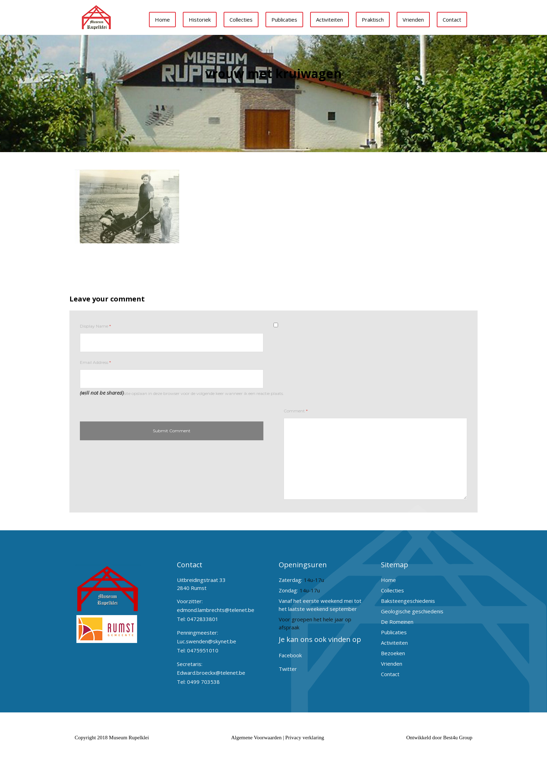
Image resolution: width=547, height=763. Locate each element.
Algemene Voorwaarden (256, 737)
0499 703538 (203, 681)
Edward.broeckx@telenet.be (211, 672)
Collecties (241, 19)
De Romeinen (397, 621)
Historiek (200, 19)
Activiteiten (329, 19)
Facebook (290, 655)
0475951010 (202, 650)
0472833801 (202, 618)
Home (162, 19)
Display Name (95, 326)
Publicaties (284, 19)
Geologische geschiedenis (412, 611)
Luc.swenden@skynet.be (206, 641)
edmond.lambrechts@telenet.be (215, 609)
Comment (296, 410)
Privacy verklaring (304, 737)
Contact (452, 19)
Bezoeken (393, 653)
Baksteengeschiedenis (408, 600)
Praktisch (373, 19)
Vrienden (413, 19)
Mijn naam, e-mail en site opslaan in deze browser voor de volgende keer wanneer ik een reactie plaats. (182, 393)
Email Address (95, 362)
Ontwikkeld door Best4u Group (439, 737)
